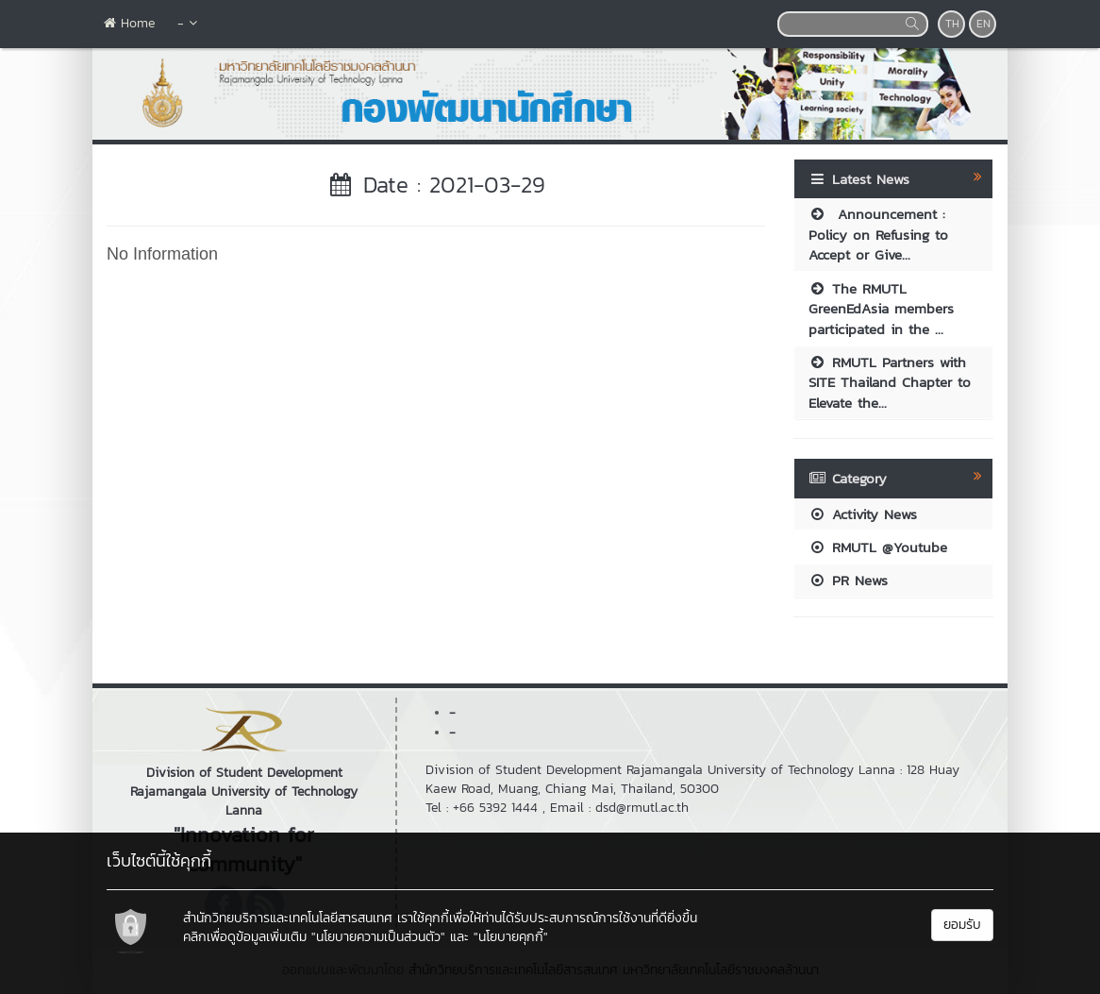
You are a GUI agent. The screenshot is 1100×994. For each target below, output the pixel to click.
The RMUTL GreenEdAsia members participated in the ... (881, 309)
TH (952, 23)
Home (129, 23)
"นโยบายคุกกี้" (511, 937)
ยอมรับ (962, 925)
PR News (848, 580)
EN (983, 23)
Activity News (862, 514)
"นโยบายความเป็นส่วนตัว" (378, 937)
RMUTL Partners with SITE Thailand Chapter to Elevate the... (889, 382)
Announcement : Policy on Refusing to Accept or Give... (878, 234)
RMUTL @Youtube (877, 547)
